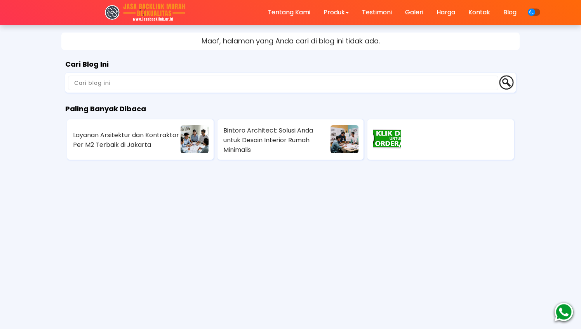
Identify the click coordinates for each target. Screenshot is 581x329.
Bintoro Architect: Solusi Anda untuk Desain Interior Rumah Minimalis (268, 140)
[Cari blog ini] (283, 83)
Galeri (414, 12)
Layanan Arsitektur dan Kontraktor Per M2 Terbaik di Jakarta (126, 140)
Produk (336, 12)
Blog (510, 12)
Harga (446, 12)
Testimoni (377, 12)
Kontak (479, 12)
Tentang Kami (289, 12)
